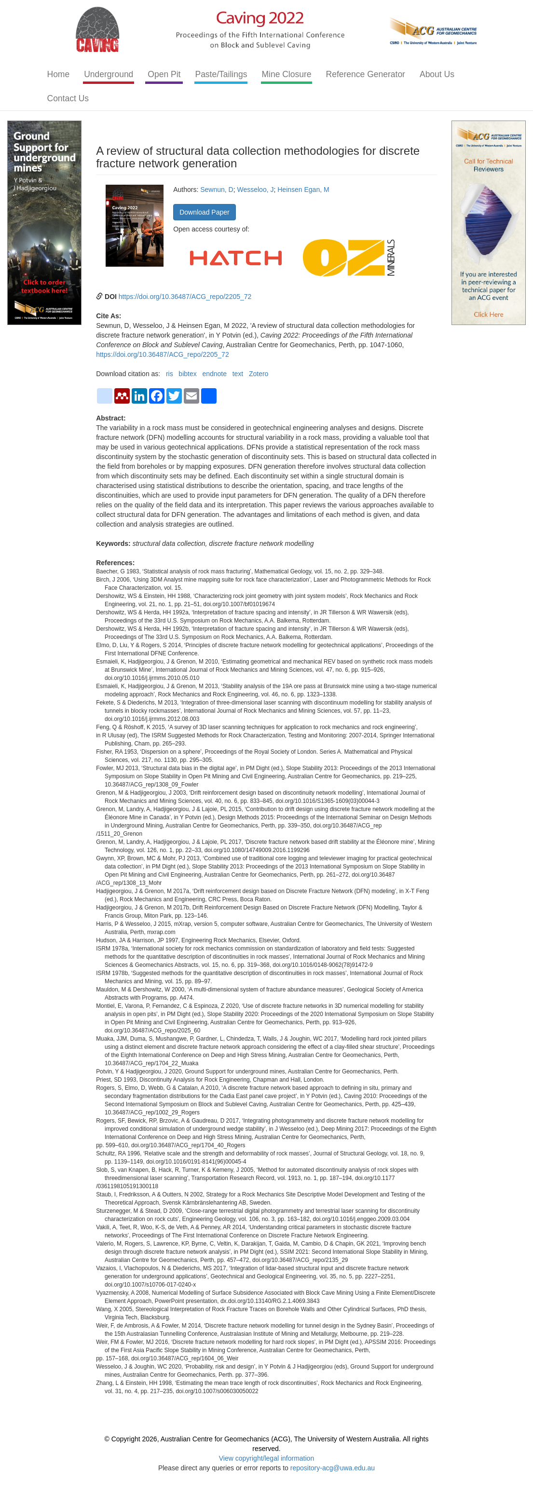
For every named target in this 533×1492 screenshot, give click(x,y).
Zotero (258, 374)
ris (169, 374)
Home (58, 74)
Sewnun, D (216, 189)
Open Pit (164, 74)
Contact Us (68, 98)
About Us (437, 74)
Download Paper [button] (204, 212)
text (238, 374)
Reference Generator (365, 74)
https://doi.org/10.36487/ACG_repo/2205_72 (185, 296)
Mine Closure (286, 74)
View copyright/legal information (266, 1458)
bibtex (187, 374)
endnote (214, 374)
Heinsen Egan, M (303, 189)
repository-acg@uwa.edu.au (332, 1468)
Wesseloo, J (255, 189)
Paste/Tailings (221, 74)
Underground (108, 74)
